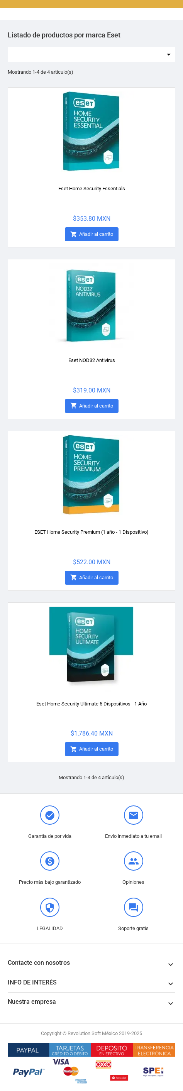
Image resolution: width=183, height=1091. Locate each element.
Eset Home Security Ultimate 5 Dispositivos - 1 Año (91, 704)
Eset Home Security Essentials (91, 188)
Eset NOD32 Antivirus (91, 360)
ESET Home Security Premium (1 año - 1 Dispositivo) (91, 532)
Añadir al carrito (91, 234)
